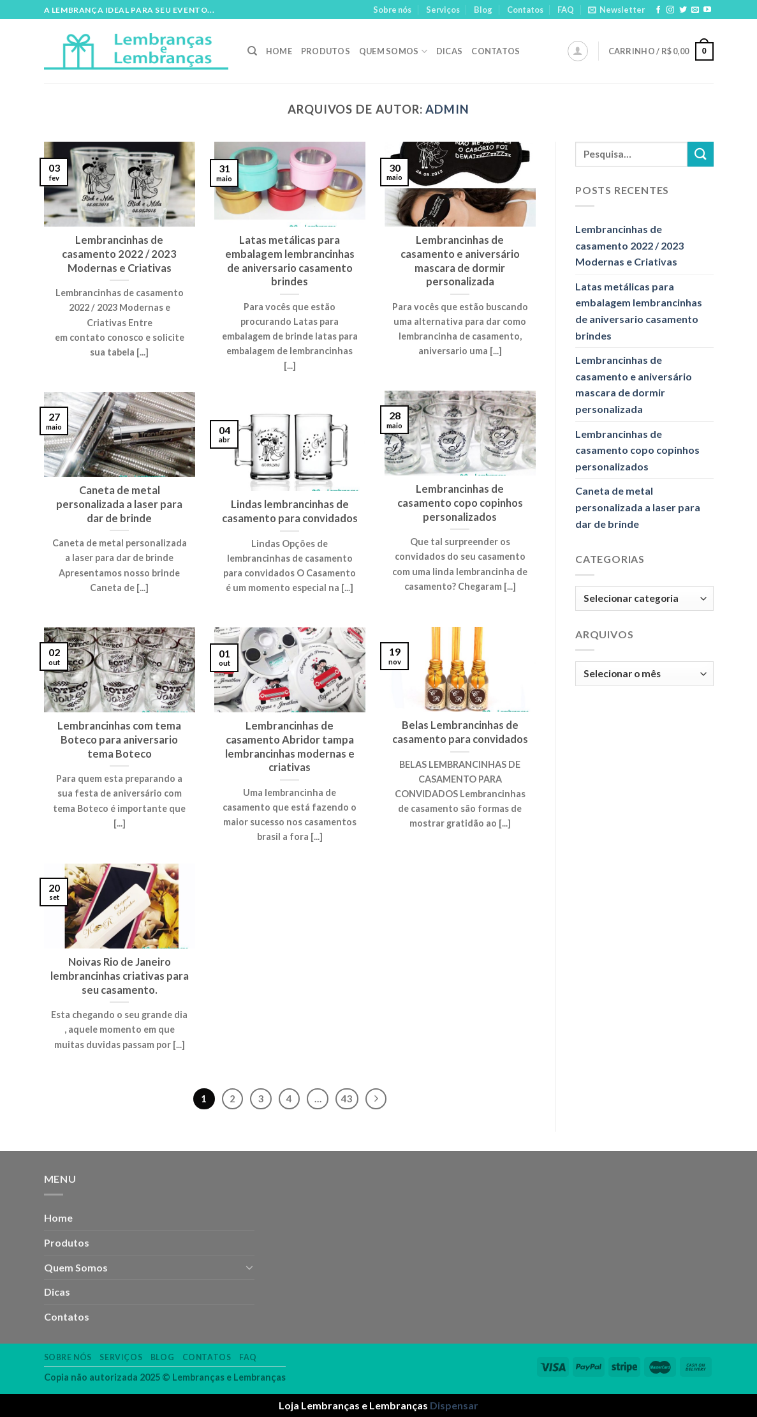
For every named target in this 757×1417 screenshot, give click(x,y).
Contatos (525, 9)
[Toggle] (249, 1267)
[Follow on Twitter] (683, 10)
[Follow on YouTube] (707, 10)
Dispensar (454, 1405)
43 (347, 1098)
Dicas (449, 51)
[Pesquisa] (252, 51)
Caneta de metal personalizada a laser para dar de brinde (637, 506)
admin (447, 109)
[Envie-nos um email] (695, 10)
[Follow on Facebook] (658, 10)
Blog (483, 9)
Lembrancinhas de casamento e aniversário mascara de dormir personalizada (633, 384)
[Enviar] (700, 154)
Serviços (443, 9)
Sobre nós (392, 9)
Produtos (325, 51)
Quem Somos (393, 51)
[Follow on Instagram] (670, 10)
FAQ (565, 9)
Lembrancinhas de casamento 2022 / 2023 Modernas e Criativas (629, 245)
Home (279, 51)
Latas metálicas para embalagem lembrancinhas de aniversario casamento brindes (638, 310)
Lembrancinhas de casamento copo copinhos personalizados (637, 450)
